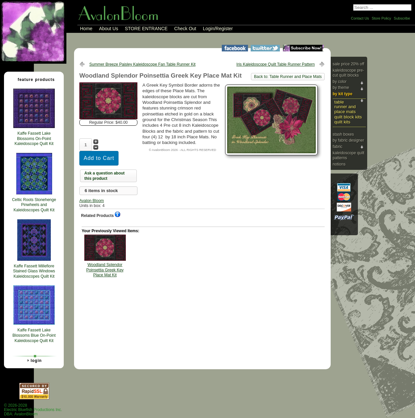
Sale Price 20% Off (348, 64)
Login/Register (218, 28)
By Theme (341, 87)
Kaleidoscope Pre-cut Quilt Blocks (348, 73)
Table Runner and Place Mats (345, 107)
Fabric (337, 146)
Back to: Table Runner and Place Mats (288, 76)
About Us (108, 28)
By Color (340, 81)
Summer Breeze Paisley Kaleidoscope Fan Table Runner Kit (142, 64)
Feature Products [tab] (33, 79)
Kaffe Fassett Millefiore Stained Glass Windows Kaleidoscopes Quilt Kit (34, 271)
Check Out (185, 28)
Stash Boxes (343, 134)
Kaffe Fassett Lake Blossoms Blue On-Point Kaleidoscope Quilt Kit (33, 335)
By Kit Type (342, 94)
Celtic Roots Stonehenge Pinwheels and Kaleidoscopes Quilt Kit (34, 204)
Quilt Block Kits (348, 116)
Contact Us (360, 18)
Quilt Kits (342, 121)
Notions (339, 164)
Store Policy (381, 18)
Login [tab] (33, 360)
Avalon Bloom (91, 200)
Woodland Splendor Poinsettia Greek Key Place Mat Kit (105, 269)
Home (86, 28)
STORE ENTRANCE (146, 28)
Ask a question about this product (104, 176)
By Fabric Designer (348, 140)
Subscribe (402, 18)
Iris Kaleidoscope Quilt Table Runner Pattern (275, 64)
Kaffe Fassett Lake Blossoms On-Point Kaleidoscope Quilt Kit (34, 138)
